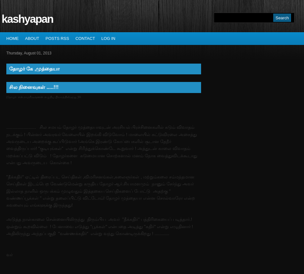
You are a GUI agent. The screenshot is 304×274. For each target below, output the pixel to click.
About (32, 38)
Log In (108, 38)
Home (12, 38)
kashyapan (27, 19)
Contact (85, 38)
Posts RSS (57, 38)
